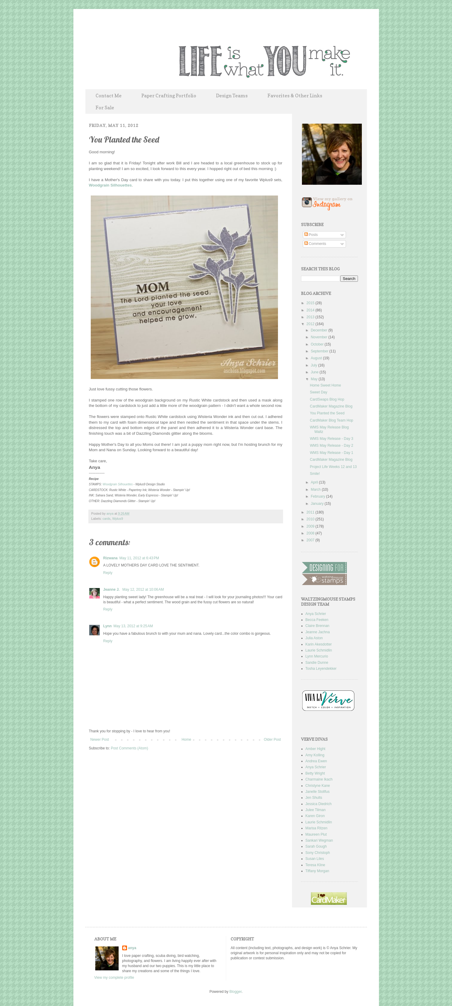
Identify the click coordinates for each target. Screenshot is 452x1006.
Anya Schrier (316, 614)
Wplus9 (117, 518)
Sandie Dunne (317, 662)
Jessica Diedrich (319, 804)
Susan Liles (315, 859)
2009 (310, 526)
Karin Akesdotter (319, 644)
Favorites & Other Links (294, 96)
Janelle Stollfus (318, 792)
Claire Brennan (317, 626)
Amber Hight (316, 749)
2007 (310, 540)
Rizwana (110, 558)
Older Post (272, 739)
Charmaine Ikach (319, 779)
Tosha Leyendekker (321, 668)
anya (110, 513)
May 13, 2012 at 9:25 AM (133, 626)
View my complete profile (114, 977)
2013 (310, 317)
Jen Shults (314, 798)
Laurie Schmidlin (319, 650)
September (320, 351)
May (314, 379)
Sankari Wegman (319, 840)
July (314, 365)
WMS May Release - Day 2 (331, 445)
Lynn (107, 626)
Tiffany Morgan (317, 871)
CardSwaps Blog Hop (327, 399)
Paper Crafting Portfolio (168, 96)
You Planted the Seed (327, 413)
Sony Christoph (318, 853)
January (317, 504)
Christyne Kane (318, 786)
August (317, 358)
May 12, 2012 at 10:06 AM (143, 589)
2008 (310, 533)
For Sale (105, 107)
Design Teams (232, 96)
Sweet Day (318, 392)
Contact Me (109, 96)
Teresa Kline (315, 865)
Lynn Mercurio (317, 656)
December (319, 330)
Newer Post (99, 739)
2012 (310, 324)
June (315, 372)
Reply (108, 573)
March (316, 489)
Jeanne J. (112, 589)
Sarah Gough (316, 846)
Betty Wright (315, 773)
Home (186, 739)
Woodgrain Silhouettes (110, 185)
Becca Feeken (317, 620)
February (318, 496)
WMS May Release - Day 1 (331, 453)
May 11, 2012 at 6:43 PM (139, 558)
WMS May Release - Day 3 (331, 439)
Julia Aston (314, 638)
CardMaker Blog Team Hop (331, 420)
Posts (311, 235)
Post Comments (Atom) (129, 748)
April (315, 482)
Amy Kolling (315, 755)
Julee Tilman (316, 810)
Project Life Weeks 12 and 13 (333, 467)
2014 (310, 310)
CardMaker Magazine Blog (331, 406)
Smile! (315, 474)
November (319, 337)
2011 (310, 512)
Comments (315, 244)
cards (106, 518)
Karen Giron (315, 816)
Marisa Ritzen (316, 828)
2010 (310, 519)
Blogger (235, 992)
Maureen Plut (316, 834)
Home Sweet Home (325, 385)
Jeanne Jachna (318, 632)
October (317, 344)
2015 (310, 303)
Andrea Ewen (316, 761)
